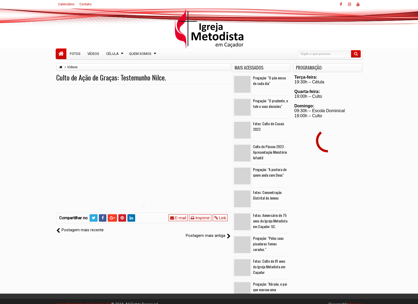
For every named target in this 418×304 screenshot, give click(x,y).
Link (220, 218)
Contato (85, 4)
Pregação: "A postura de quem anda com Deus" (270, 172)
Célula (112, 54)
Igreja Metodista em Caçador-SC (83, 299)
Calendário (66, 4)
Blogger (355, 299)
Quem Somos (140, 54)
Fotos (75, 54)
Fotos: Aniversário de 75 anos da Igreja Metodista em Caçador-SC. (270, 220)
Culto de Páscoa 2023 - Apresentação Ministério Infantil (270, 152)
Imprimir (200, 218)
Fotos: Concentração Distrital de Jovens (267, 195)
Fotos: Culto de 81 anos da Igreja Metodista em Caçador (269, 266)
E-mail (178, 218)
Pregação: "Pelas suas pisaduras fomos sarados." (268, 243)
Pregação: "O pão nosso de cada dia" (269, 80)
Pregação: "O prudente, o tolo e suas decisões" (270, 103)
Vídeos (93, 54)
